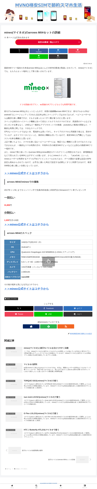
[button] (86, 51)
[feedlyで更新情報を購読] (48, 321)
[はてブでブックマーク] (41, 51)
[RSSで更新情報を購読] (53, 321)
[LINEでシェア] (71, 51)
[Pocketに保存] (56, 51)
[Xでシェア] (11, 51)
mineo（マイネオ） (11, 293)
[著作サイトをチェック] (44, 321)
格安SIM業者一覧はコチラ (48, 42)
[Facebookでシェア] (26, 51)
